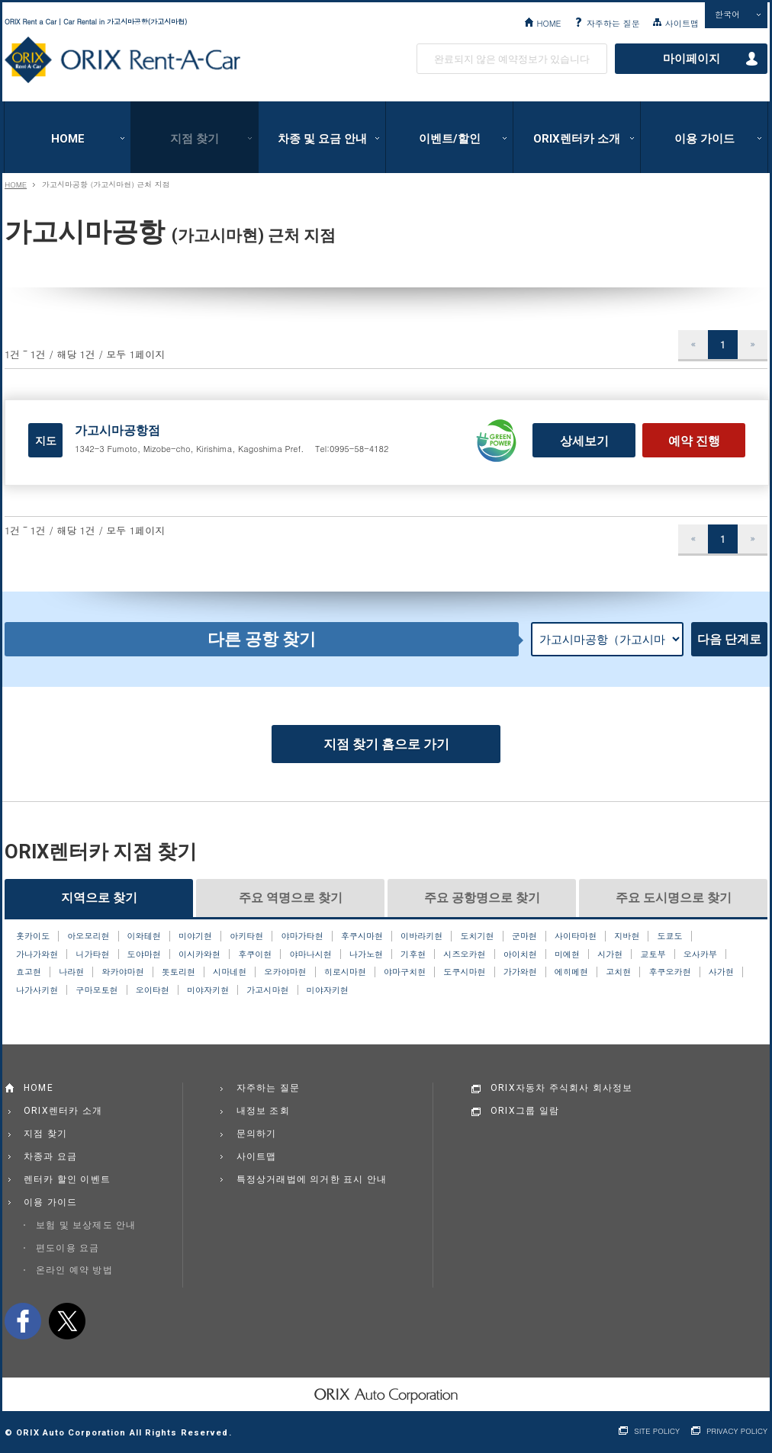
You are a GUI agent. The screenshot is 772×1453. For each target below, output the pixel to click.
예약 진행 (694, 441)
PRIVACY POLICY (736, 1431)
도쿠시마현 (464, 972)
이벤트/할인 (450, 139)
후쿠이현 (255, 954)
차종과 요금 (50, 1156)
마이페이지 (691, 59)
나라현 (71, 972)
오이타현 (152, 990)
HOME (548, 23)
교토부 (652, 954)
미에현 (567, 954)
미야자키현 (208, 990)
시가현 (609, 954)
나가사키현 (37, 990)
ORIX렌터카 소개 (576, 139)
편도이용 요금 (67, 1248)
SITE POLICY (657, 1431)
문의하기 (256, 1133)
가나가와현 (37, 954)
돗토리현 (178, 972)
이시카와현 (199, 954)
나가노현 (366, 954)
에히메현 (571, 972)
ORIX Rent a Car (122, 60)
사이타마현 (576, 936)
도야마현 (144, 954)
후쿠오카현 (669, 972)
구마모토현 (96, 990)
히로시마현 (345, 972)
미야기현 (195, 936)
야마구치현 (405, 972)
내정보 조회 (263, 1110)
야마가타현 (302, 936)
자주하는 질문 (613, 23)
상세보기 (584, 441)
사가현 (721, 972)
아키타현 (246, 936)
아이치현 (520, 954)
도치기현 (477, 936)
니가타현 (92, 954)
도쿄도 (670, 936)
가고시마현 (267, 990)
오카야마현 (285, 972)
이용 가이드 (704, 139)
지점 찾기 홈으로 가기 (386, 744)
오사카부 (700, 954)
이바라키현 (421, 936)
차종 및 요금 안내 (322, 139)
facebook (23, 1321)
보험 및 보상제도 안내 (86, 1225)
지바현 (626, 936)
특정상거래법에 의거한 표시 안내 (312, 1179)
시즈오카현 (464, 954)
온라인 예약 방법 (74, 1270)
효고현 (28, 972)
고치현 (618, 972)
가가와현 (520, 972)
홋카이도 (33, 936)
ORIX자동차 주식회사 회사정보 (562, 1088)
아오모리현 (88, 936)
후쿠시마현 (362, 936)
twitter (67, 1321)
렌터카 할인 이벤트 (67, 1179)
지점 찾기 (194, 139)
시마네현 (229, 972)
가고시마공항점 (117, 430)
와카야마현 (122, 972)
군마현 (524, 936)
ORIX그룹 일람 (525, 1110)
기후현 (413, 954)
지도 (45, 441)
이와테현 (144, 936)
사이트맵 (682, 23)
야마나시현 (311, 954)
